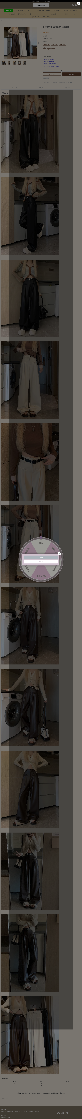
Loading (41, 559)
